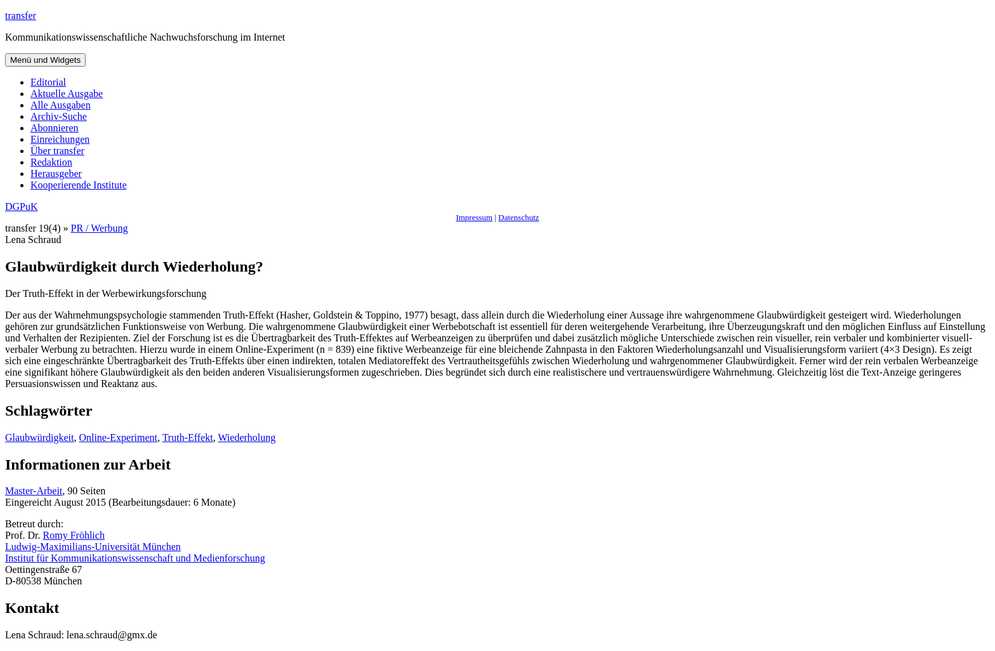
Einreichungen (59, 139)
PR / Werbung (99, 228)
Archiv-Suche (58, 116)
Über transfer (57, 150)
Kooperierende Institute (78, 185)
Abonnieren (54, 127)
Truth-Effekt (187, 437)
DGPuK (21, 206)
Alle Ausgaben (60, 105)
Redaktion (51, 162)
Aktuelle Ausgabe (66, 93)
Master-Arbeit (33, 490)
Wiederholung (246, 437)
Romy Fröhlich (74, 535)
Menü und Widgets (45, 60)
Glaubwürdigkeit (39, 437)
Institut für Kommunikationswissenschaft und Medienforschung (135, 558)
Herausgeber (56, 173)
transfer (20, 15)
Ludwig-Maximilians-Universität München (93, 546)
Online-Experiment (118, 437)
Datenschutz (518, 217)
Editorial (48, 82)
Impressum (474, 217)
